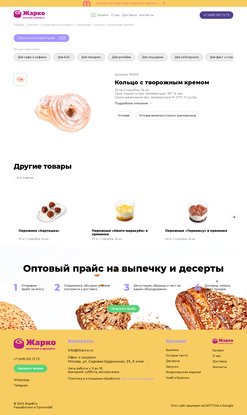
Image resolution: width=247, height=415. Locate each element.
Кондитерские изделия (58, 24)
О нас (217, 355)
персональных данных (137, 378)
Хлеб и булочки (177, 377)
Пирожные (84, 24)
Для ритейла (121, 57)
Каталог (33, 24)
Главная (19, 24)
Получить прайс (123, 308)
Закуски (172, 366)
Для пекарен (91, 57)
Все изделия (25, 177)
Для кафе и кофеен (32, 57)
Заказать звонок (30, 368)
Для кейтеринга (187, 57)
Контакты (220, 367)
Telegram (21, 385)
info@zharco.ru (80, 350)
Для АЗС (64, 57)
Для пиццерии (152, 57)
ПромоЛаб (44, 407)
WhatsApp (22, 380)
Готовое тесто (177, 355)
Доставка (220, 361)
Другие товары (42, 166)
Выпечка (172, 350)
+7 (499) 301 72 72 (216, 15)
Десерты (173, 361)
